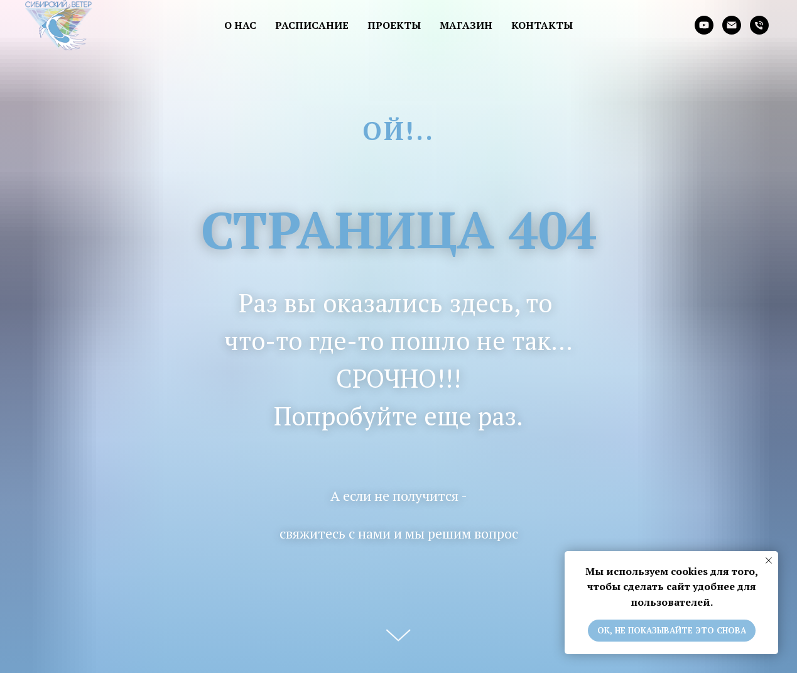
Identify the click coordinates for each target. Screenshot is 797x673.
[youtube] (704, 25)
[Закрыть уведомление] (768, 560)
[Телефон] (759, 25)
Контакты (542, 25)
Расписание (312, 25)
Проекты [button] (394, 25)
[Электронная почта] (731, 25)
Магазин (466, 25)
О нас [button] (240, 25)
